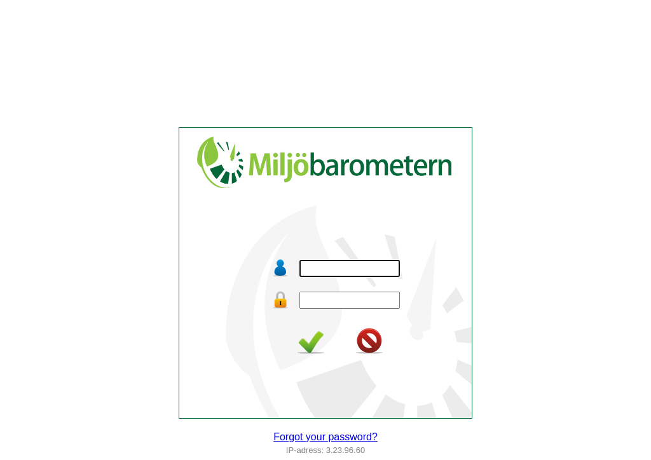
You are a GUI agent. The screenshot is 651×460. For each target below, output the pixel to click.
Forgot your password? (325, 436)
